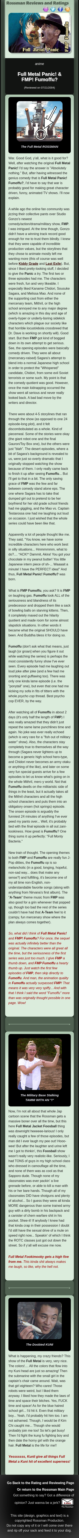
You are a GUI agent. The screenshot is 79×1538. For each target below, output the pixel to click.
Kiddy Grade (28, 263)
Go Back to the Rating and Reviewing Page (40, 1483)
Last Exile (53, 263)
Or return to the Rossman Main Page (45, 1489)
